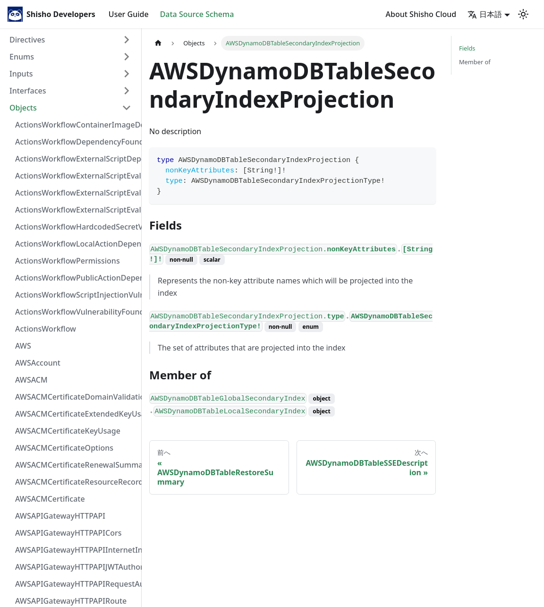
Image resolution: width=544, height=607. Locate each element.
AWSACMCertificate (50, 499)
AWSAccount (37, 363)
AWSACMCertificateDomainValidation (76, 397)
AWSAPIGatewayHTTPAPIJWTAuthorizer (76, 567)
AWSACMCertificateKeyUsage (67, 431)
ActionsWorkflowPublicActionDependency (76, 278)
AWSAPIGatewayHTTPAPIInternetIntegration (76, 550)
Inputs (21, 73)
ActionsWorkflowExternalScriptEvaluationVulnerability (76, 210)
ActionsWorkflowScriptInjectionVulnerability (76, 295)
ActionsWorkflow (45, 329)
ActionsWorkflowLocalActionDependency (76, 244)
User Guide (129, 14)
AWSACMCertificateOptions (64, 448)
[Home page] (158, 43)
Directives (27, 39)
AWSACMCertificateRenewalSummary (76, 465)
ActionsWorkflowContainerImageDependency (76, 125)
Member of (475, 62)
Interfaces (27, 90)
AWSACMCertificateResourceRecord (76, 482)
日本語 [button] (485, 14)
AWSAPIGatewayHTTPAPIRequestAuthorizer (76, 584)
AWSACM (31, 380)
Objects (23, 108)
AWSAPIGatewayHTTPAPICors (68, 533)
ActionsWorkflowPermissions (67, 261)
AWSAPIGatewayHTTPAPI (60, 516)
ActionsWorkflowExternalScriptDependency (76, 159)
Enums (21, 56)
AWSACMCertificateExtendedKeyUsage (76, 414)
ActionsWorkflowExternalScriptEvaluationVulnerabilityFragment (76, 176)
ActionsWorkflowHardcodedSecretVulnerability (76, 227)
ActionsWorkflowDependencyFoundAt (76, 142)
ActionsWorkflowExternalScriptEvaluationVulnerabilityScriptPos (76, 193)
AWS (23, 346)
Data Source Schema (197, 14)
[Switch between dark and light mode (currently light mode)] (523, 14)
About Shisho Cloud (421, 14)
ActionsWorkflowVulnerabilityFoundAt (76, 312)
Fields (467, 48)
